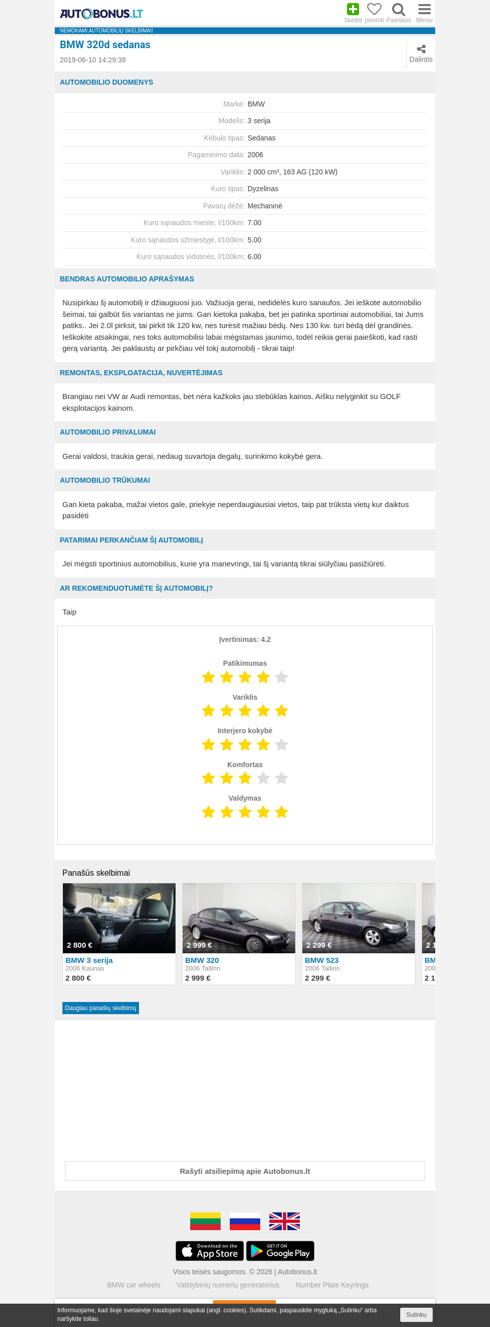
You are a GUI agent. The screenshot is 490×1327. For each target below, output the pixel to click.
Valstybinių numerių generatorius (228, 1285)
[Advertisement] (245, 1088)
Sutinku (416, 1314)
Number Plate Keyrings (332, 1285)
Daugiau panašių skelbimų (100, 1008)
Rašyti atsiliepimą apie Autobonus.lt (245, 1171)
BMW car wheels (133, 1285)
